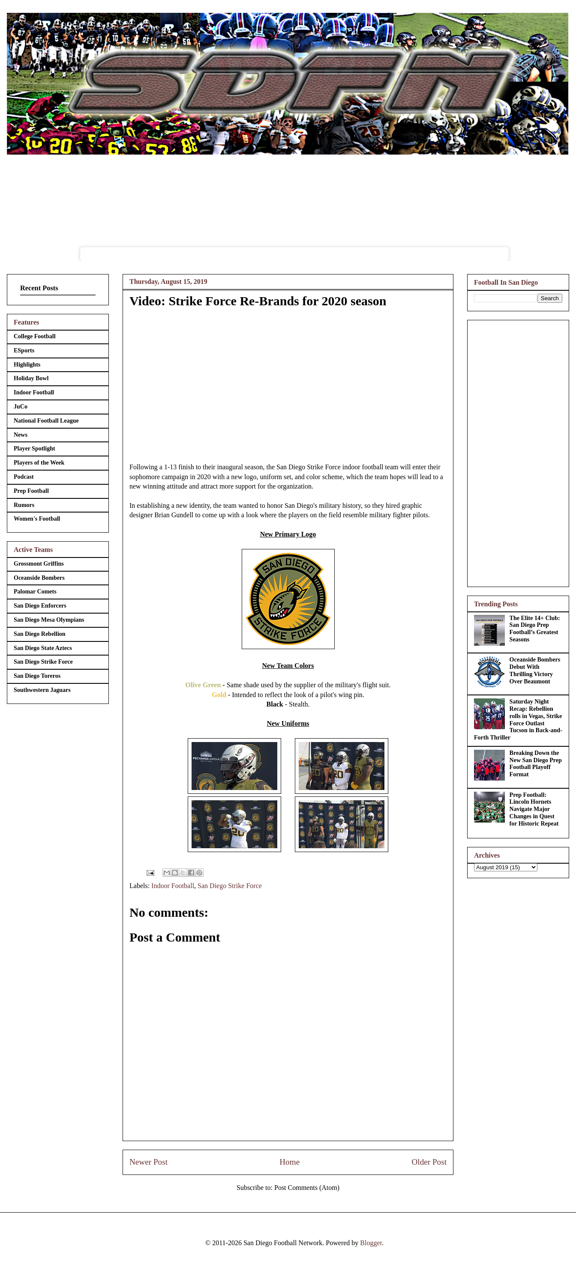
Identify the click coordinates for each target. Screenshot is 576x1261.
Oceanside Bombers (39, 578)
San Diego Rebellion (40, 634)
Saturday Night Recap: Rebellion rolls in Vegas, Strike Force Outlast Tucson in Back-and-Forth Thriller (518, 719)
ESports (24, 350)
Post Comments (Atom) (306, 1187)
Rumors (24, 505)
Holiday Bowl (31, 378)
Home (289, 1161)
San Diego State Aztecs (43, 648)
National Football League (46, 420)
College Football (35, 336)
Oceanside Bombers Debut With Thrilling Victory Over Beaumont (535, 670)
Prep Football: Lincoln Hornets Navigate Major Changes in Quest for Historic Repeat (534, 809)
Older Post (429, 1161)
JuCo (20, 406)
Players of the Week (39, 462)
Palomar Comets (35, 591)
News (20, 435)
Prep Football (31, 491)
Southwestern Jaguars (42, 690)
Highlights (27, 364)
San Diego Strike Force (230, 885)
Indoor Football (172, 885)
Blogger (371, 1242)
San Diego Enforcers (40, 605)
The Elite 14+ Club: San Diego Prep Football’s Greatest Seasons (535, 629)
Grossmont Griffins (39, 563)
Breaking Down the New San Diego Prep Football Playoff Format (536, 764)
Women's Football (37, 519)
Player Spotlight (34, 448)
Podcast (24, 477)
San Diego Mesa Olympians (49, 620)
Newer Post (148, 1161)
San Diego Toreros (37, 676)
